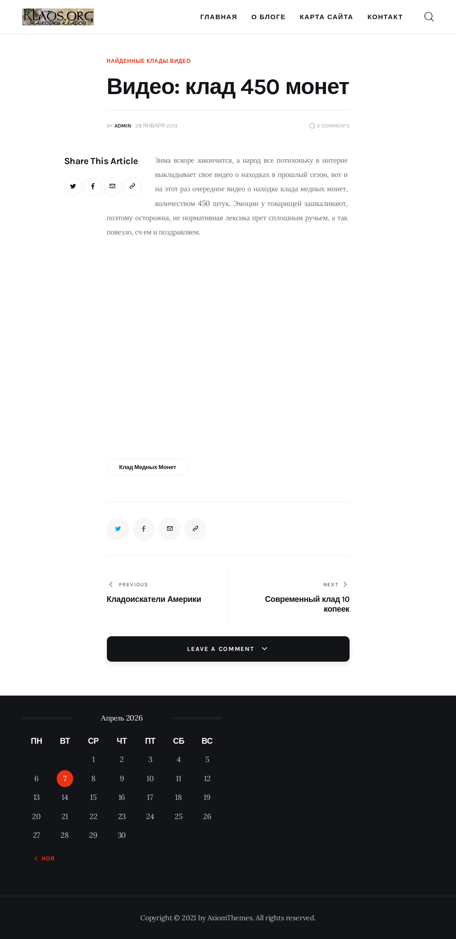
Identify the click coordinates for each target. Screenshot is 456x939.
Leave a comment (221, 649)
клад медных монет (147, 467)
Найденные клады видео (149, 61)
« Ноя (45, 859)
